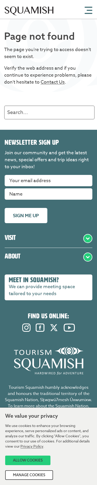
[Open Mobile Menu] (88, 10)
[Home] (29, 17)
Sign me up (26, 215)
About (48, 257)
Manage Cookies (29, 475)
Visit (48, 238)
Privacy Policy (31, 446)
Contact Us (53, 82)
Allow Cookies (28, 460)
